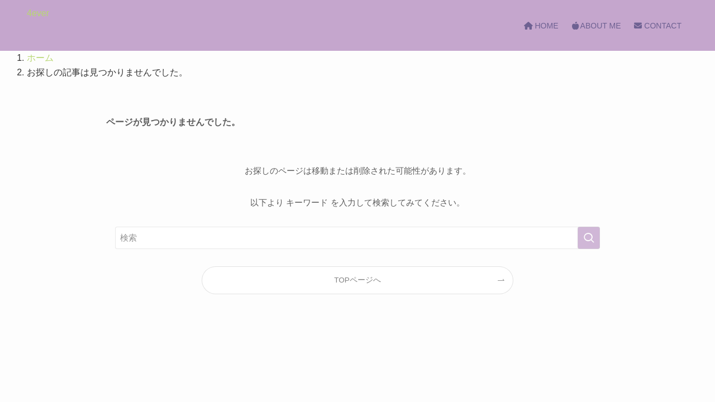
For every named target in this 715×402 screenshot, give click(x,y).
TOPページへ (357, 280)
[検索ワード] (357, 238)
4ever (38, 13)
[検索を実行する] (589, 238)
